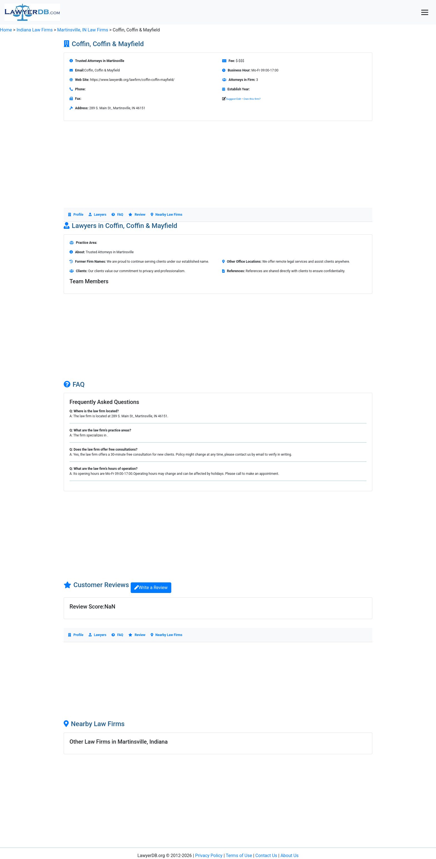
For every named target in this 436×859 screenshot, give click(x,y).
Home (6, 30)
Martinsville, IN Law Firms (83, 30)
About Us (290, 855)
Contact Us (266, 855)
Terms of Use (239, 855)
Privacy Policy (209, 855)
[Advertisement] (218, 169)
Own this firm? (252, 98)
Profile (75, 215)
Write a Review (151, 587)
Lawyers (97, 215)
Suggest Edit (233, 98)
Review (136, 215)
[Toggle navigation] (425, 12)
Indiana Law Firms (34, 30)
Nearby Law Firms (166, 215)
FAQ (117, 215)
